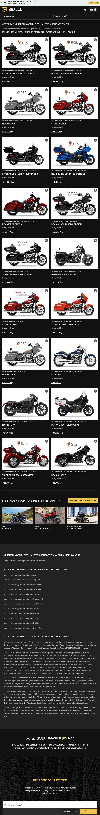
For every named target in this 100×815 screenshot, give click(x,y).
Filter (88, 811)
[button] (25, 60)
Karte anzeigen (69, 811)
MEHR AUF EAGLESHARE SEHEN (83, 500)
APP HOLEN (93, 3)
